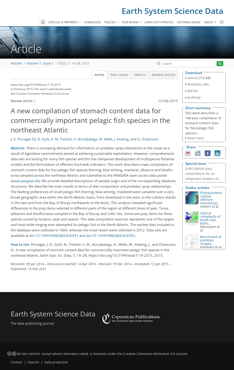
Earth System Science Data (172, 10)
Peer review (119, 75)
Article (99, 75)
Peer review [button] (130, 22)
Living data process (159, 22)
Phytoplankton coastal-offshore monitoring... (211, 198)
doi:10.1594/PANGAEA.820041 (53, 235)
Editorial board (189, 22)
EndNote (194, 97)
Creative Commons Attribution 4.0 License (155, 354)
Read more (195, 138)
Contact (16, 362)
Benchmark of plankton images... (210, 240)
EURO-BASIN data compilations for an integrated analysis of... (203, 173)
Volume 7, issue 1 (40, 63)
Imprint (33, 362)
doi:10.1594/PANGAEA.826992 (110, 235)
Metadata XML (198, 84)
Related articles (164, 75)
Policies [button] (110, 22)
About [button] (209, 22)
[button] (158, 63)
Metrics (140, 75)
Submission (92, 22)
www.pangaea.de (25, 181)
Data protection (56, 362)
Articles (16, 63)
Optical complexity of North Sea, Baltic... (210, 218)
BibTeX (192, 91)
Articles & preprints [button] (63, 22)
